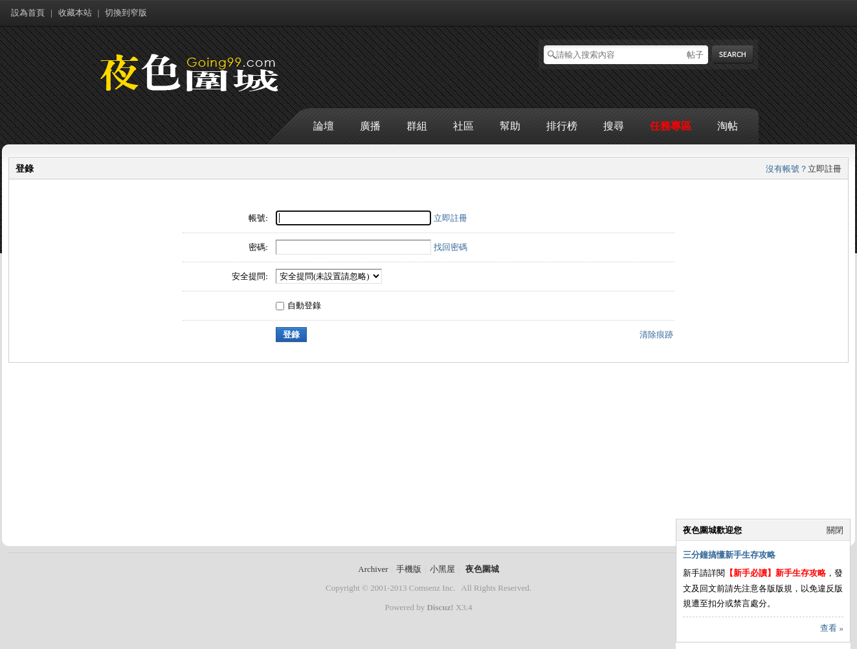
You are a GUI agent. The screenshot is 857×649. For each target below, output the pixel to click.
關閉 (835, 530)
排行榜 (561, 125)
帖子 (695, 55)
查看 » (831, 628)
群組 (416, 125)
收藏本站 (75, 12)
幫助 (510, 125)
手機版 (408, 569)
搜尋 (613, 125)
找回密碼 (450, 247)
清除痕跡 (656, 334)
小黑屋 (442, 569)
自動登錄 (298, 305)
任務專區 (670, 125)
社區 (463, 125)
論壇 (323, 125)
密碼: (258, 247)
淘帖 (727, 125)
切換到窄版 (126, 12)
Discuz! (440, 607)
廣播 (370, 125)
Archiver (373, 569)
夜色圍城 (482, 569)
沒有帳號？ (787, 169)
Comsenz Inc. (432, 588)
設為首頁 (28, 12)
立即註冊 (824, 169)
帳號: (258, 218)
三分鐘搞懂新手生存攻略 (729, 555)
